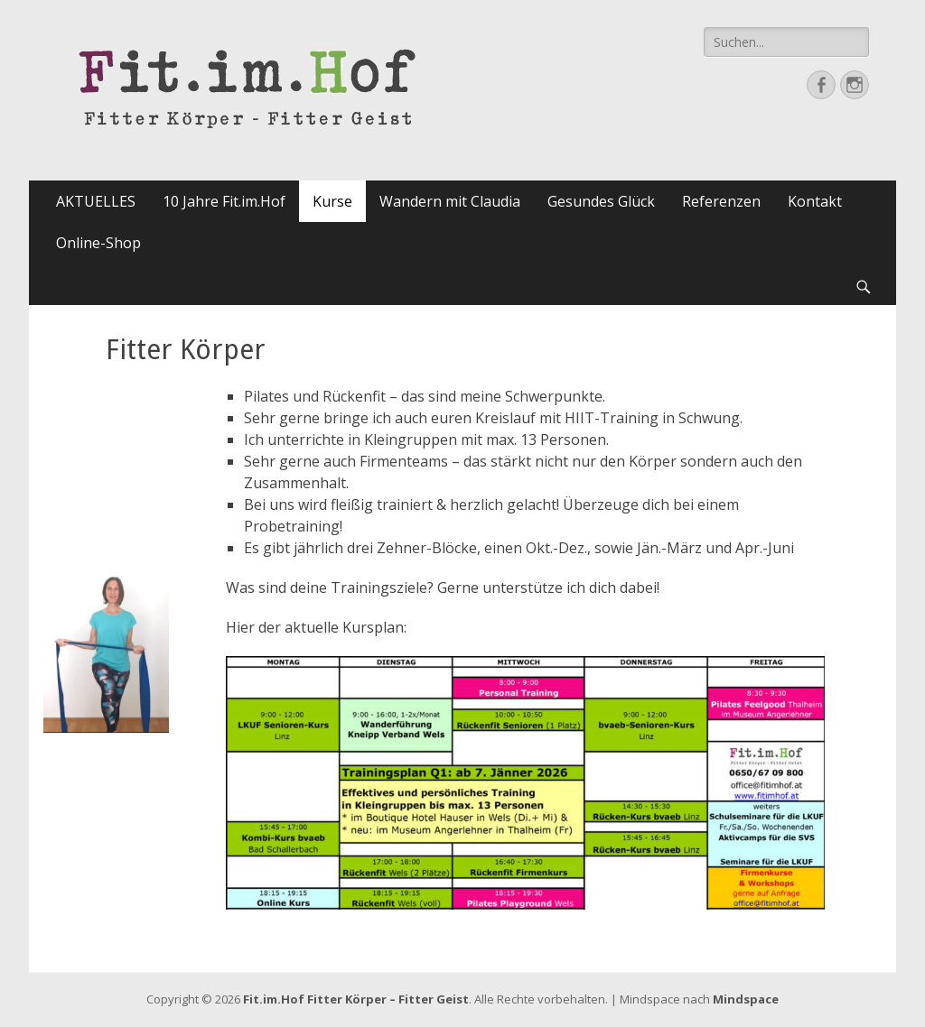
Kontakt (815, 201)
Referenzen (721, 201)
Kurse (332, 201)
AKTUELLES (95, 201)
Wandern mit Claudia (449, 201)
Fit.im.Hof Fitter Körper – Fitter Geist (356, 999)
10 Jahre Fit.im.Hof (224, 201)
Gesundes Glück (601, 201)
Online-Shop (98, 243)
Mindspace (746, 999)
